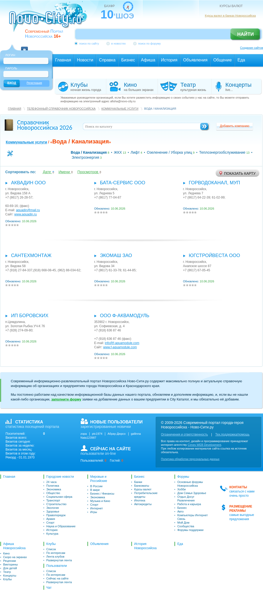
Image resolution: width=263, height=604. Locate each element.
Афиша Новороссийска (14, 546)
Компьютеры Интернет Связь (192, 517)
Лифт (135, 152)
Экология (52, 507)
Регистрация (34, 82)
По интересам (55, 552)
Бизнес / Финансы (102, 493)
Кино (6, 553)
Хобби (181, 489)
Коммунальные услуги (119, 108)
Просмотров (89, 172)
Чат (49, 587)
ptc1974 (97, 433)
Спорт (50, 522)
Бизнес (139, 477)
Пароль (11, 68)
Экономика (53, 489)
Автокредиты (142, 504)
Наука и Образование (60, 526)
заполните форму (66, 399)
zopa (83, 433)
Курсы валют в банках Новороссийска (230, 15)
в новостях (118, 43)
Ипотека (139, 500)
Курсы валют (142, 489)
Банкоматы (141, 485)
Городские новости (60, 477)
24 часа (51, 482)
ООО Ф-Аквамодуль (124, 315)
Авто (180, 511)
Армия (50, 518)
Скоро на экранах (15, 557)
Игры (93, 512)
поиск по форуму (149, 43)
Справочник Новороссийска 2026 (44, 124)
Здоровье (52, 511)
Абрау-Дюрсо (116, 433)
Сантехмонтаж (31, 255)
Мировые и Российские (98, 479)
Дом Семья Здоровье (191, 493)
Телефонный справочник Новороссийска (61, 108)
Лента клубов (55, 556)
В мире (95, 489)
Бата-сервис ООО (122, 182)
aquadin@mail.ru (28, 210)
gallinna (136, 433)
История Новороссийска (145, 546)
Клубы (7, 579)
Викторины (10, 564)
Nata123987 (88, 437)
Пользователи (56, 566)
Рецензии (9, 560)
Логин (10, 55)
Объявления (99, 544)
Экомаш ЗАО (116, 255)
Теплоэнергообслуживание (222, 152)
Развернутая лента (59, 560)
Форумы (183, 477)
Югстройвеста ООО (214, 255)
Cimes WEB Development (204, 444)
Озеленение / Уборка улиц (169, 152)
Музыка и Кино (100, 500)
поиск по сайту (89, 43)
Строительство (56, 504)
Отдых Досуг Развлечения (186, 498)
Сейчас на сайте (57, 578)
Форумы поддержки (190, 529)
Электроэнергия (85, 157)
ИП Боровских (29, 315)
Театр (7, 571)
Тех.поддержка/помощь (232, 434)
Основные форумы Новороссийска (190, 483)
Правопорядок (55, 515)
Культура (52, 533)
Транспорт (53, 500)
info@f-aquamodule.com (122, 343)
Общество (53, 493)
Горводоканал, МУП (214, 182)
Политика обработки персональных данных (190, 459)
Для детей (10, 568)
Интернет (96, 508)
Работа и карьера (189, 504)
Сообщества (185, 526)
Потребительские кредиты (146, 494)
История (52, 529)
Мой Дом (183, 522)
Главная (14, 108)
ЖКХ (118, 152)
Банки (138, 482)
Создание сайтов (251, 47)
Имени (66, 172)
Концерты (9, 575)
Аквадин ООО (28, 182)
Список (51, 549)
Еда (180, 544)
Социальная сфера (59, 496)
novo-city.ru (50, 20)
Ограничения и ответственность (184, 434)
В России (96, 486)
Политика (52, 485)
